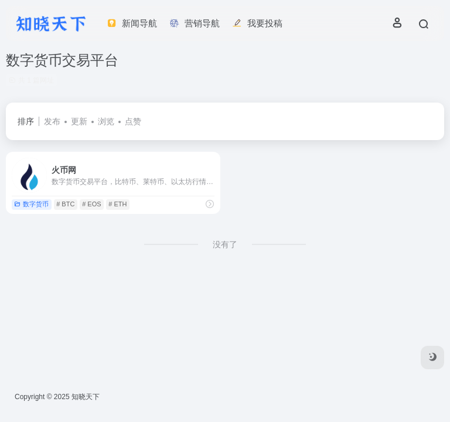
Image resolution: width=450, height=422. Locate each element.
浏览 (106, 121)
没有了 (225, 244)
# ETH (117, 203)
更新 (79, 121)
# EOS (91, 203)
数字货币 (31, 203)
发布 (52, 121)
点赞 (133, 121)
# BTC (65, 203)
